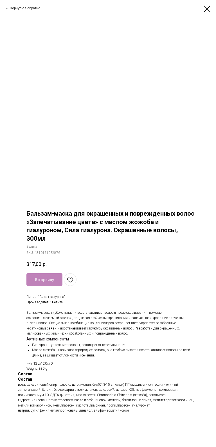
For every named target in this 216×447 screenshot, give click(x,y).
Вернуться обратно (25, 8)
